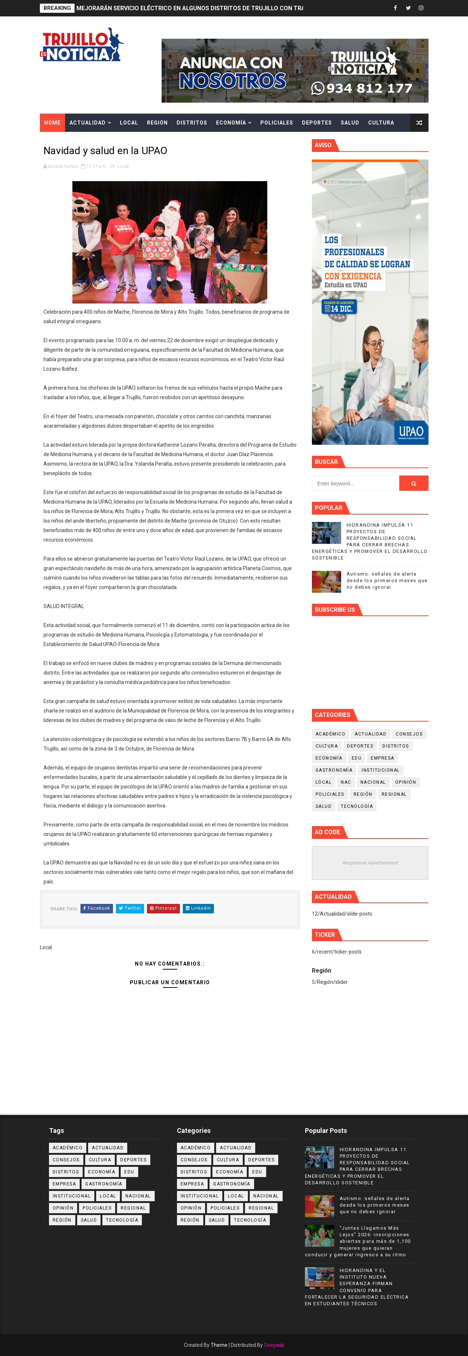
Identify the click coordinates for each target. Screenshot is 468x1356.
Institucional (381, 770)
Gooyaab (274, 1345)
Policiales (276, 123)
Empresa (383, 758)
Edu (357, 758)
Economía (231, 123)
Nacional (373, 782)
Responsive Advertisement (370, 863)
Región (157, 123)
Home (52, 123)
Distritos (192, 123)
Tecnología (357, 806)
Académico (331, 734)
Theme (219, 1345)
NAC (346, 782)
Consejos (409, 734)
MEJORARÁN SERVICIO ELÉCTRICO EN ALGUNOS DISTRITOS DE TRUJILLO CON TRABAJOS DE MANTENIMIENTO (229, 8)
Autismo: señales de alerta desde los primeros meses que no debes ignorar (387, 580)
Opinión (405, 782)
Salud (350, 123)
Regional (394, 794)
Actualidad (87, 123)
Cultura (381, 123)
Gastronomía (334, 770)
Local (129, 123)
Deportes (317, 123)
